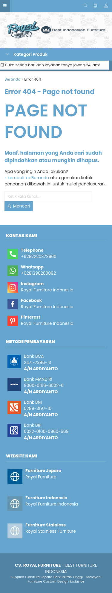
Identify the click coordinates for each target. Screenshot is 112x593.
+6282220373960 (38, 256)
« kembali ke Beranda (26, 178)
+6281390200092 (38, 273)
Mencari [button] (19, 206)
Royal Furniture (40, 477)
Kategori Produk (26, 54)
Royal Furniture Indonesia (47, 290)
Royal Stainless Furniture (50, 531)
